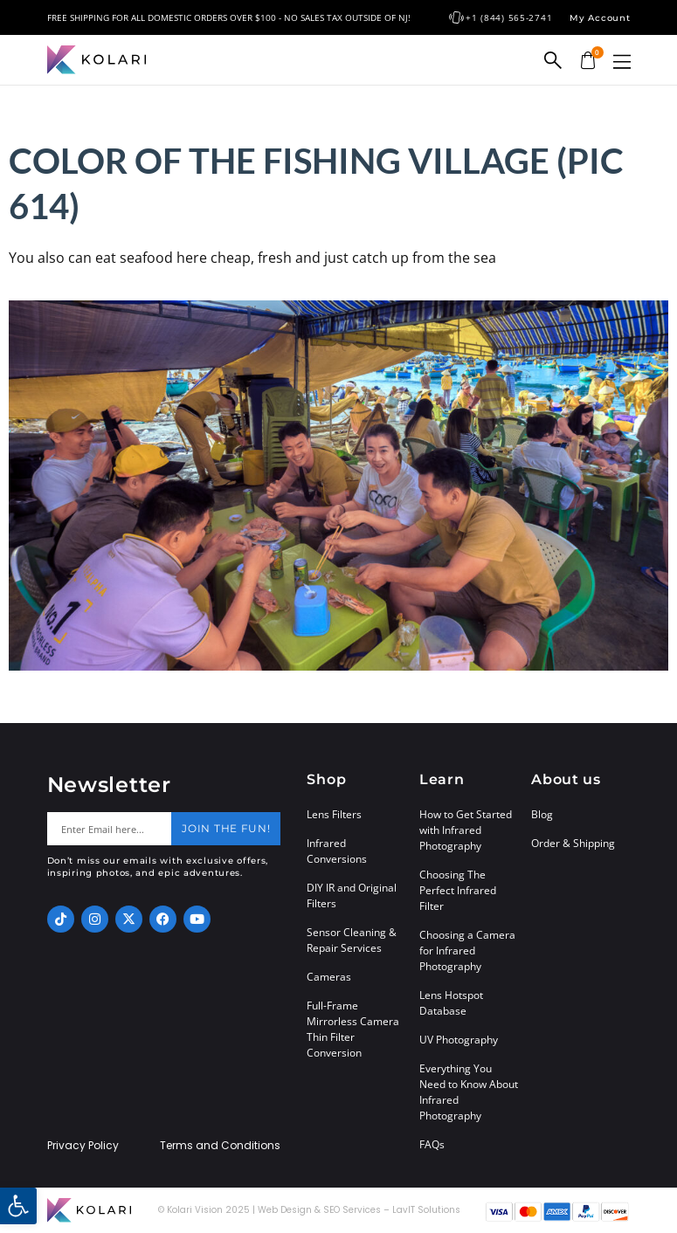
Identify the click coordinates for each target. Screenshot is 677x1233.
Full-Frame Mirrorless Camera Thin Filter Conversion (353, 1029)
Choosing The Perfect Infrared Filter (457, 890)
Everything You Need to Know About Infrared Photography (468, 1092)
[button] (622, 61)
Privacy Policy (83, 1146)
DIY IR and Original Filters (352, 895)
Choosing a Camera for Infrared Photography (467, 950)
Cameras (329, 976)
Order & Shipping (573, 843)
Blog (542, 814)
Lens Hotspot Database (451, 1003)
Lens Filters (334, 814)
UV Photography (458, 1039)
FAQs (432, 1144)
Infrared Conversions (337, 851)
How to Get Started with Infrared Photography (465, 830)
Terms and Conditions (220, 1146)
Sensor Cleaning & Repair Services (352, 940)
